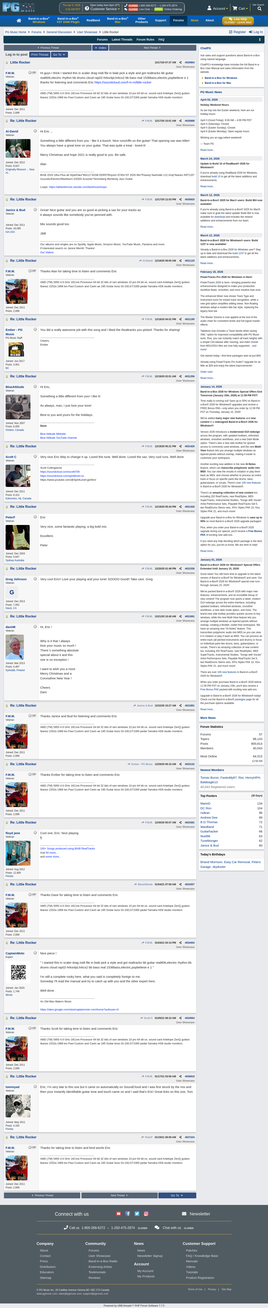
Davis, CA (11, 608)
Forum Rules (145, 39)
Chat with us (172, 1228)
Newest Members (212, 770)
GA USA (10, 232)
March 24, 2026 (210, 158)
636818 (190, 1076)
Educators (47, 1272)
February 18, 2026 (211, 271)
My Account (145, 1271)
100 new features (251, 482)
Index (100, 47)
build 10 (216, 176)
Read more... (207, 150)
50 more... (52, 852)
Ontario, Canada (15, 430)
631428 (190, 506)
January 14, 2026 (211, 386)
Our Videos (47, 252)
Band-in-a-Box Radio (103, 1261)
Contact (45, 1256)
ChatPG (205, 48)
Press (44, 1261)
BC (7, 368)
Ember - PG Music (140, 764)
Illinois (9, 994)
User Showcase (87, 32)
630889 (190, 120)
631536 (190, 568)
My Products (146, 1276)
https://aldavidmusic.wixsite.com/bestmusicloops (78, 187)
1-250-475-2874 (168, 5)
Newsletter (200, 1213)
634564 (190, 1018)
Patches (191, 1250)
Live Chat (144, 9)
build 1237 (238, 253)
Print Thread (40, 54)
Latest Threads (122, 39)
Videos (191, 1266)
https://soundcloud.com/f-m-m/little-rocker (123, 82)
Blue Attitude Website (53, 433)
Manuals (192, 1261)
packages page (243, 699)
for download (218, 216)
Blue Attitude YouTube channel (58, 437)
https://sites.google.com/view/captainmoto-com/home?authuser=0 (79, 1009)
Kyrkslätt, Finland (15, 670)
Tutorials (192, 1272)
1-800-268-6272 (147, 5)
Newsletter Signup (150, 1256)
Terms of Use (195, 1289)
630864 (190, 62)
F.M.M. (147, 120)
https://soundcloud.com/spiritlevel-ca (62, 475)
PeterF (147, 1137)
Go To (59, 54)
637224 (190, 1137)
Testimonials (97, 1272)
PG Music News (211, 92)
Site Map (226, 1289)
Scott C (146, 1018)
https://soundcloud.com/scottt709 (60, 471)
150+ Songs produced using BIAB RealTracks (67, 848)
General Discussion (59, 32)
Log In (256, 32)
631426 (190, 446)
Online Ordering (173, 9)
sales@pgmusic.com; (71, 1293)
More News (208, 717)
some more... (53, 856)
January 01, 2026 (211, 559)
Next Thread (152, 47)
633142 (190, 764)
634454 (190, 942)
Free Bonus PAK (209, 689)
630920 (190, 199)
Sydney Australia (15, 560)
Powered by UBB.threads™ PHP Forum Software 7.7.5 (134, 1305)
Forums (36, 32)
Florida (9, 876)
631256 (190, 376)
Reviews (95, 1277)
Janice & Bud (143, 705)
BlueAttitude (143, 884)
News (141, 1250)
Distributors (48, 1266)
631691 (190, 616)
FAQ (161, 39)
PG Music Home (15, 32)
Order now (206, 371)
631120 (190, 260)
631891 (190, 705)
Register (237, 32)
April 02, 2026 (209, 99)
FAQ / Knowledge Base (202, 1256)
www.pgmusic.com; (47, 1293)
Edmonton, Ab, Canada (18, 498)
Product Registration (200, 1277)
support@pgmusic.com (95, 1293)
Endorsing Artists (100, 1266)
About (44, 1250)
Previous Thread (48, 47)
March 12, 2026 (210, 195)
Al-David (146, 260)
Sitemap (45, 1277)
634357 (190, 884)
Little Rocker (20, 62)
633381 (190, 822)
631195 (190, 319)
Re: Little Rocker (23, 121)
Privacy (212, 1289)
